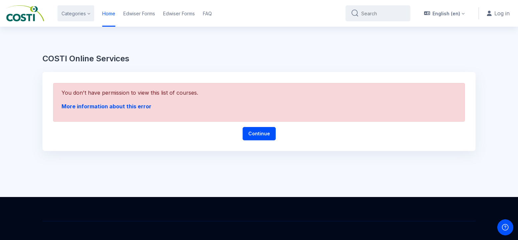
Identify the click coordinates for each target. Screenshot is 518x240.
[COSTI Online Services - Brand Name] (24, 13)
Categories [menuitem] (73, 13)
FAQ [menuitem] (207, 13)
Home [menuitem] (108, 13)
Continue (259, 133)
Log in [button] (498, 13)
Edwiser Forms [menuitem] (139, 13)
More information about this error (106, 106)
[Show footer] (505, 227)
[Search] (383, 13)
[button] (444, 13)
